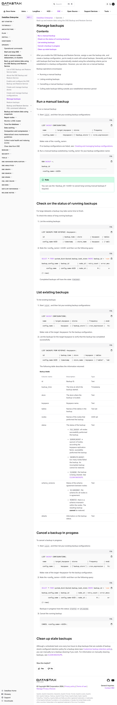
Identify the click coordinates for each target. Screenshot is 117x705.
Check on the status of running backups (54, 39)
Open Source (73, 11)
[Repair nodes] (18, 117)
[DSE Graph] (17, 169)
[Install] (17, 37)
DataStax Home (8, 691)
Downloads (7, 701)
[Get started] (17, 22)
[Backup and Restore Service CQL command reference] (19, 107)
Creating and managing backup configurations (94, 146)
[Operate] (17, 45)
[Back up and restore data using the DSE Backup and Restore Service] (18, 64)
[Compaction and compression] (18, 131)
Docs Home (9, 11)
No (50, 669)
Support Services (92, 11)
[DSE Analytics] (17, 166)
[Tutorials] (17, 25)
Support (6, 697)
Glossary (6, 694)
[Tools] (17, 158)
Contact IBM (109, 688)
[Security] (17, 154)
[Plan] (17, 33)
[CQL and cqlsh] (17, 181)
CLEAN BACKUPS (76, 477)
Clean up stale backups (47, 49)
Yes (41, 669)
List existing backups (46, 43)
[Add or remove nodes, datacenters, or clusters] (18, 57)
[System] (113, 4)
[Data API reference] (17, 189)
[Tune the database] (18, 124)
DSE (60, 11)
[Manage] (17, 150)
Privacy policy (70, 686)
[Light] (107, 4)
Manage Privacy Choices (46, 689)
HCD (50, 11)
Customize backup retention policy (97, 649)
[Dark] (110, 4)
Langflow (38, 11)
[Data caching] (18, 128)
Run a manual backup (46, 36)
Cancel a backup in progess (49, 46)
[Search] (63, 4)
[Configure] (17, 41)
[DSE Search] (17, 173)
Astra (24, 11)
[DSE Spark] (17, 177)
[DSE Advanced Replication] (17, 162)
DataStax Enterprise (45, 18)
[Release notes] (17, 193)
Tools (107, 11)
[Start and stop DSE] (18, 52)
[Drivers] (17, 185)
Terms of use (81, 686)
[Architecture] (17, 29)
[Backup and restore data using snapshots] (18, 113)
